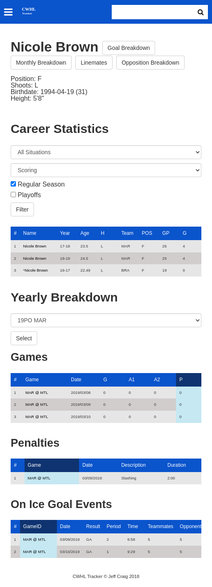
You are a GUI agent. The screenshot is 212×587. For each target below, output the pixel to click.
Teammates (160, 526)
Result (93, 526)
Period (114, 526)
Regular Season (41, 184)
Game (32, 379)
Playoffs (29, 195)
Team (127, 233)
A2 (157, 379)
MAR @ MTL (36, 392)
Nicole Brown (35, 246)
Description (133, 465)
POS (147, 233)
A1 (132, 379)
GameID (32, 526)
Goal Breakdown (129, 48)
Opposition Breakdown (150, 62)
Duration (176, 465)
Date (76, 379)
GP (165, 233)
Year (65, 233)
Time (132, 526)
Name (29, 233)
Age (85, 233)
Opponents (192, 526)
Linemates (94, 62)
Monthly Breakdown (41, 62)
